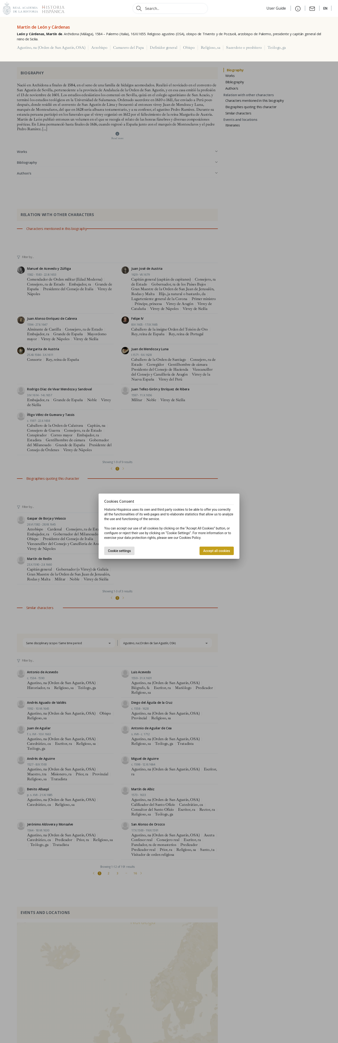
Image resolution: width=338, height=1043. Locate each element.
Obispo (189, 47)
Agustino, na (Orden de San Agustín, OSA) (51, 47)
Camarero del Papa (128, 47)
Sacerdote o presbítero (244, 47)
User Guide (276, 8)
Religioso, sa (210, 47)
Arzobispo (99, 47)
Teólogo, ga (277, 47)
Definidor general (163, 47)
